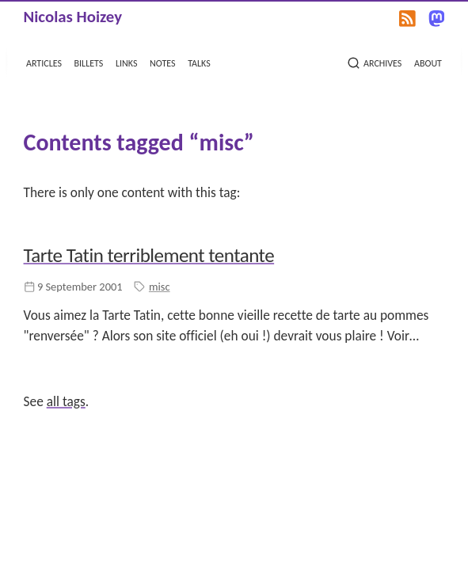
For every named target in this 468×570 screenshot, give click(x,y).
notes (162, 61)
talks (199, 61)
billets (89, 61)
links (126, 61)
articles (44, 61)
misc (159, 286)
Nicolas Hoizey (73, 16)
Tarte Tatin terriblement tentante (149, 255)
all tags (66, 401)
